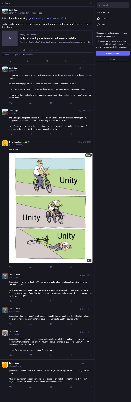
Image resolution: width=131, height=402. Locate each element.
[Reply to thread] (11, 102)
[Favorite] (47, 60)
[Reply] (9, 60)
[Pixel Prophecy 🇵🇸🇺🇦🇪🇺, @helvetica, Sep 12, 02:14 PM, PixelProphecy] (47, 204)
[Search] (113, 5)
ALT (89, 260)
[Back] (44, 3)
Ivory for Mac (33, 50)
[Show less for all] (91, 3)
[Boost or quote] (28, 60)
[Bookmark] (66, 60)
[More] (85, 61)
